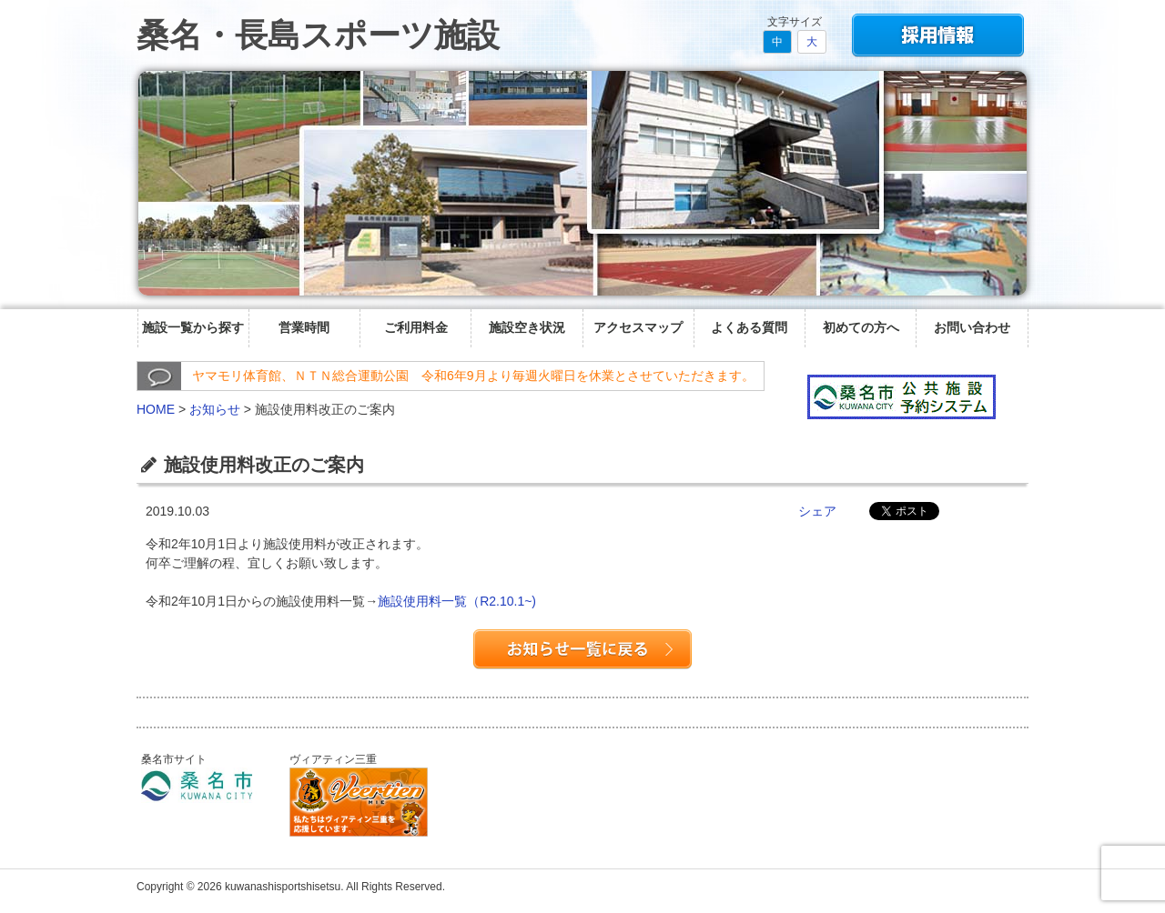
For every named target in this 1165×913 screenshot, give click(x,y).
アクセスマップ (638, 327)
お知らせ (214, 409)
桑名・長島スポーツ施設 (318, 35)
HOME (156, 409)
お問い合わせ (972, 327)
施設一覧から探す (193, 327)
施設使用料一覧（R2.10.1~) (457, 601)
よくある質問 (749, 327)
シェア (817, 511)
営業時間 (304, 327)
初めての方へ (861, 327)
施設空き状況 (527, 327)
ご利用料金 (416, 327)
